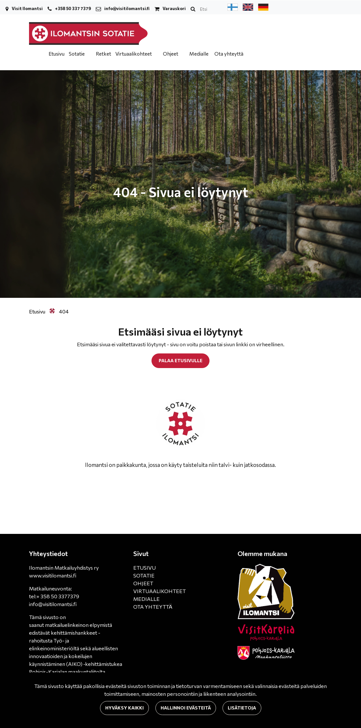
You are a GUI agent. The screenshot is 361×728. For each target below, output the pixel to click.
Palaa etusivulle (180, 360)
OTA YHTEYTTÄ (152, 606)
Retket (103, 54)
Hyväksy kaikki (124, 707)
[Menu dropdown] (89, 53)
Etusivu (57, 54)
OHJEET (143, 583)
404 (64, 311)
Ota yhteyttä (228, 54)
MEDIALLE (146, 599)
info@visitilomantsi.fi (127, 8)
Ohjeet (171, 54)
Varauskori (174, 8)
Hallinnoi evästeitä (186, 707)
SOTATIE (143, 575)
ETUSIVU (144, 567)
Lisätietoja (242, 707)
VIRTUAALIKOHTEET (159, 591)
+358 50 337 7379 (73, 8)
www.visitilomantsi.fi (52, 575)
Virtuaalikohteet (134, 54)
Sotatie (77, 54)
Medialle (199, 54)
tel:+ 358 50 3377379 (54, 596)
